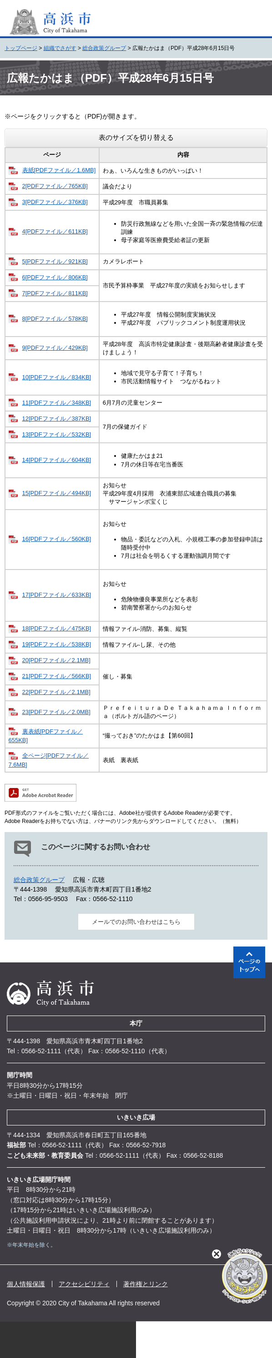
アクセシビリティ (84, 1284)
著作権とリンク (145, 1284)
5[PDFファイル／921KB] (55, 261)
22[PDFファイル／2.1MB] (56, 692)
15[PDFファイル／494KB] (56, 493)
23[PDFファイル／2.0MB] (56, 712)
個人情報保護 (26, 1284)
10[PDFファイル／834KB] (56, 377)
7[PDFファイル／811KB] (55, 293)
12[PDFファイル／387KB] (56, 418)
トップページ (21, 48)
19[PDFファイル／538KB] (56, 644)
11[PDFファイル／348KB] (56, 402)
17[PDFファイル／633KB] (56, 594)
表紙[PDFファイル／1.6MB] (59, 170)
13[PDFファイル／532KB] (56, 434)
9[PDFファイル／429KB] (55, 347)
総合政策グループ (104, 48)
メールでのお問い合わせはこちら (136, 921)
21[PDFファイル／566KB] (56, 676)
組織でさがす (60, 48)
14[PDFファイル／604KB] (56, 459)
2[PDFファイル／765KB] (55, 186)
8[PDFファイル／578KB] (55, 318)
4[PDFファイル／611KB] (55, 231)
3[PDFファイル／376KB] (55, 201)
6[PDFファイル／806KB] (55, 277)
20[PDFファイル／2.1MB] (56, 660)
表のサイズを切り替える (136, 137)
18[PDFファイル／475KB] (56, 628)
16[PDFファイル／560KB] (56, 538)
